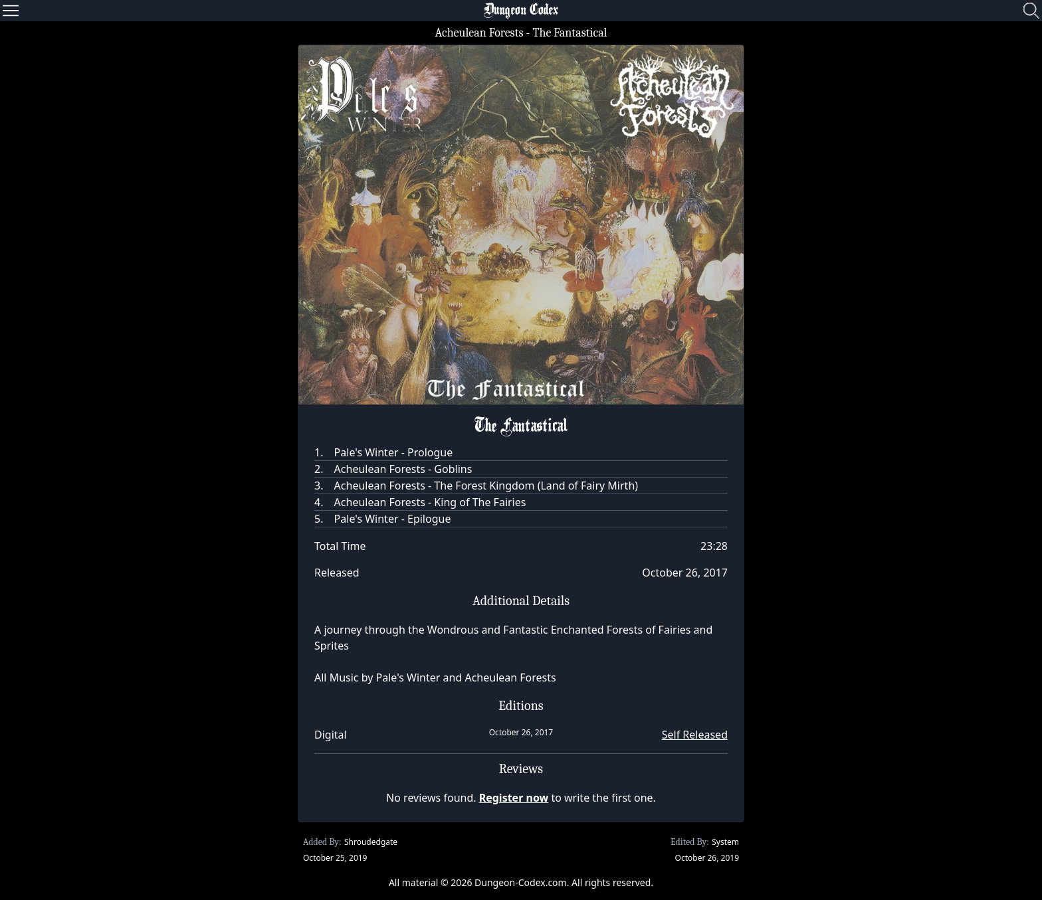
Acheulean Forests (479, 33)
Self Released (695, 734)
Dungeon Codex (521, 10)
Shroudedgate (370, 842)
